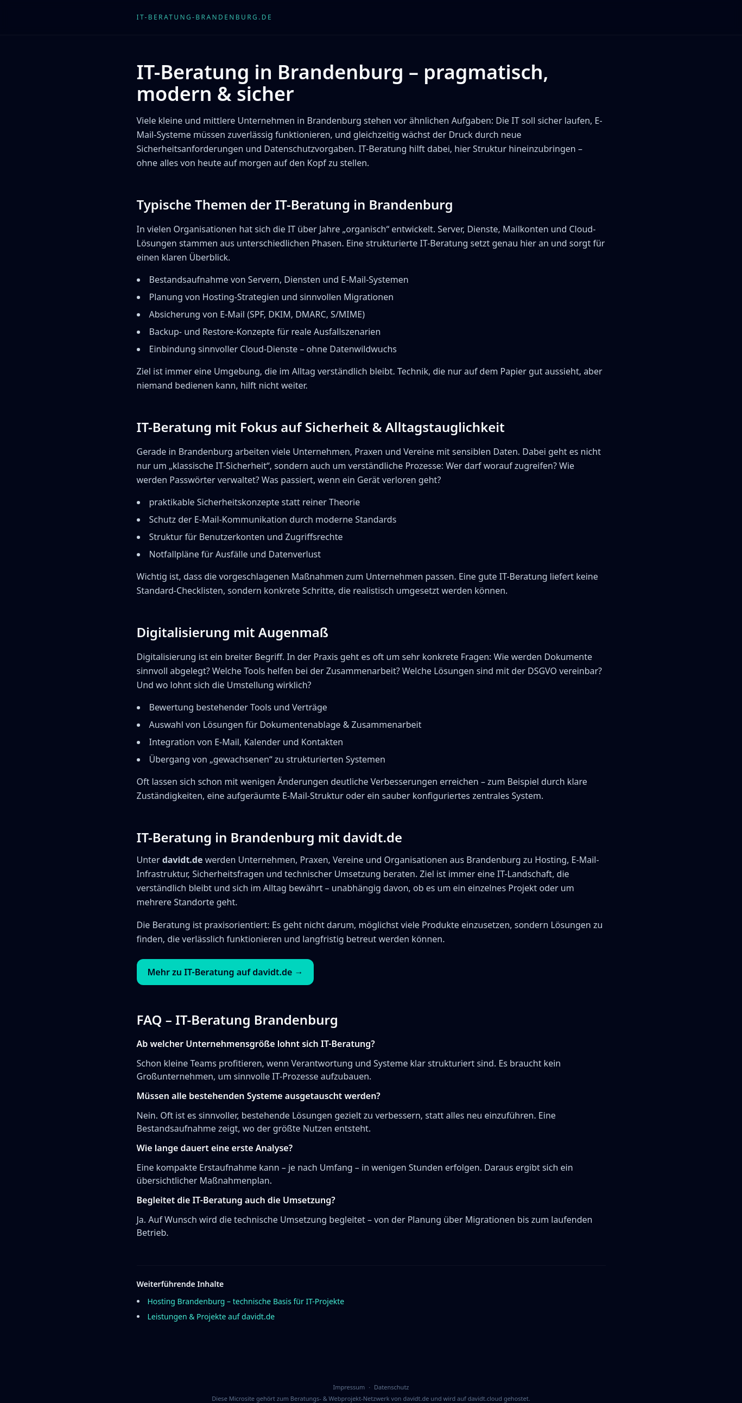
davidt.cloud (485, 1398)
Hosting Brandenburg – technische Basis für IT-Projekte (246, 1301)
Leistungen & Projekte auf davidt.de (211, 1316)
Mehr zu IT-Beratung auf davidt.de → (225, 972)
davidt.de (416, 1398)
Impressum (349, 1387)
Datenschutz (391, 1387)
